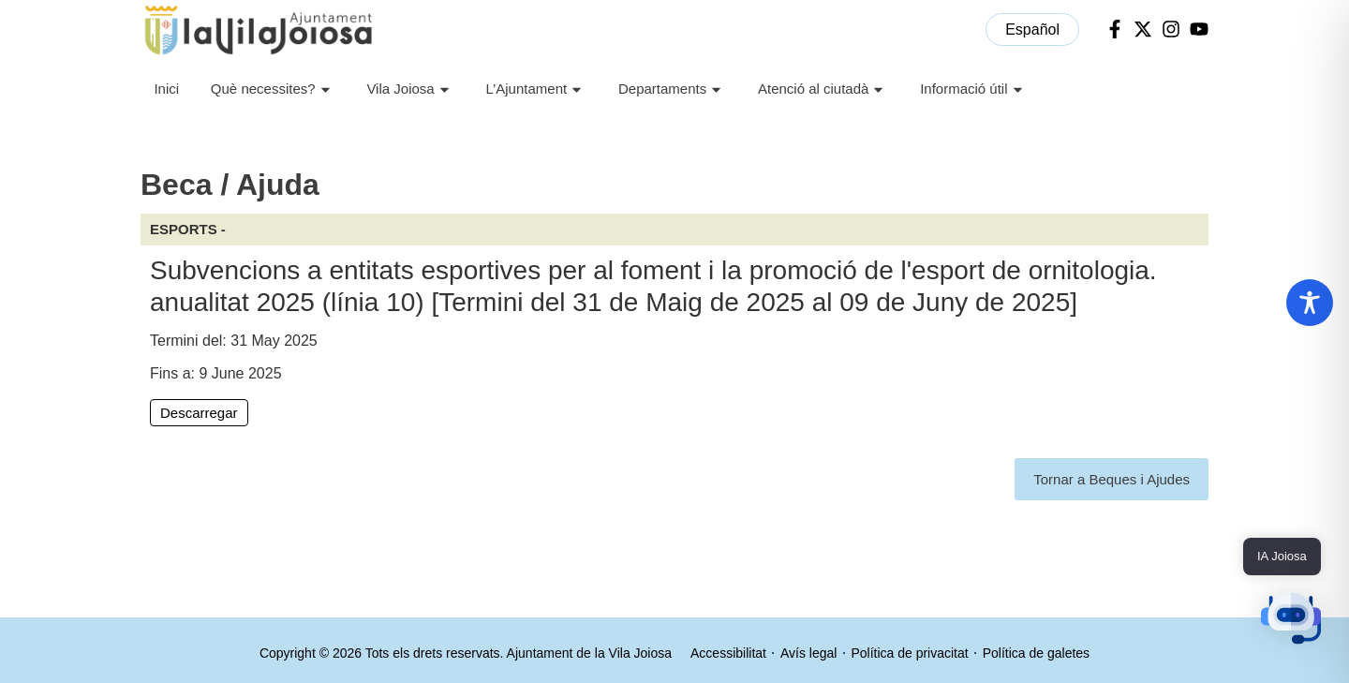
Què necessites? (273, 89)
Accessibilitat (728, 653)
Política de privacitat (909, 653)
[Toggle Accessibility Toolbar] (1309, 302)
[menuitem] (1032, 29)
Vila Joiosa (409, 89)
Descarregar (199, 413)
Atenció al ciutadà (823, 89)
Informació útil (973, 89)
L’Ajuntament (535, 89)
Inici (166, 89)
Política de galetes (1036, 653)
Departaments (672, 89)
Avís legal (808, 653)
